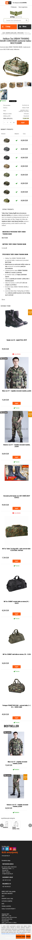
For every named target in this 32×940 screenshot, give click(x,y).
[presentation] (2, 825)
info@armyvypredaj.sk (7, 873)
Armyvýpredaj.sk (6, 855)
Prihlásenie (14, 7)
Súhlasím (28, 936)
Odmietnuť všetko (20, 936)
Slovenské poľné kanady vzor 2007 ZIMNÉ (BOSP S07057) (16, 496)
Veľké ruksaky (20, 32)
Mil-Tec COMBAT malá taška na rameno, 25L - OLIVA (17, 654)
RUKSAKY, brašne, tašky (11, 32)
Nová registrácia (23, 7)
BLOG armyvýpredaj (10, 852)
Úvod (4, 32)
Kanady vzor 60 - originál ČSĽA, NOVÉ (17, 340)
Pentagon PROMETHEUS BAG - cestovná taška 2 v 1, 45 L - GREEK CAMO (16, 706)
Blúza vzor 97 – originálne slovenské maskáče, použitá (16, 391)
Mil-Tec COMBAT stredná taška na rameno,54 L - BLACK (17, 602)
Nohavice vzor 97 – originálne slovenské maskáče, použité (16, 445)
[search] (26, 20)
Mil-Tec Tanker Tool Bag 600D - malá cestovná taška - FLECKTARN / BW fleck (16, 549)
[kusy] (7, 122)
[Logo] (16, 14)
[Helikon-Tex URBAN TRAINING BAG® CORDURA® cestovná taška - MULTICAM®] (4, 83)
